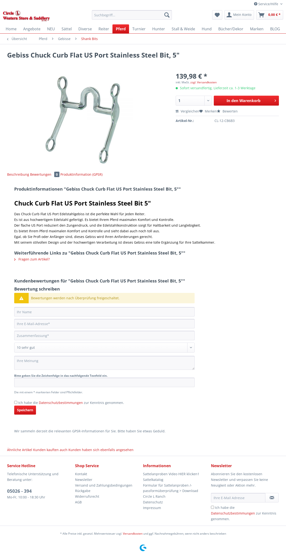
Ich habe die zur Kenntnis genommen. (71, 402)
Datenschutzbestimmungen (61, 402)
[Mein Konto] (239, 15)
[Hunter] (158, 28)
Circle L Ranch (154, 496)
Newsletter (83, 479)
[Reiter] (103, 28)
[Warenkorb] (269, 15)
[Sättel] (66, 28)
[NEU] (51, 28)
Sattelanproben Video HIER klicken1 (171, 474)
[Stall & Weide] (183, 28)
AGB (78, 502)
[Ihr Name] (104, 312)
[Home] (11, 28)
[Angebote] (32, 28)
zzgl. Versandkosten (203, 82)
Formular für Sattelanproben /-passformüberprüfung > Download (170, 488)
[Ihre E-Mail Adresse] (238, 497)
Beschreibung (18, 174)
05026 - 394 (19, 491)
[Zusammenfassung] (104, 335)
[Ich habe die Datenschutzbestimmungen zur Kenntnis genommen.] (15, 402)
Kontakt (81, 474)
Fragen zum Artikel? (32, 259)
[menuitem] (132, 17)
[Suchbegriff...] (132, 15)
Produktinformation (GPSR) (81, 174)
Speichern (25, 410)
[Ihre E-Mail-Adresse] (104, 323)
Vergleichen (187, 111)
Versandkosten (133, 534)
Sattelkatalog (153, 479)
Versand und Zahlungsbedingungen (103, 485)
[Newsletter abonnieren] (272, 497)
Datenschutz (153, 502)
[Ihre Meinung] (104, 363)
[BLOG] (275, 28)
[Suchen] (167, 15)
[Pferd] (120, 28)
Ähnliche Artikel (19, 450)
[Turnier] (139, 28)
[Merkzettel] (217, 15)
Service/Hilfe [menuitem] (266, 4)
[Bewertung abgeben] (104, 348)
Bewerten (227, 111)
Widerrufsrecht (87, 496)
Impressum (152, 508)
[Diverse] (85, 28)
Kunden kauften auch (50, 450)
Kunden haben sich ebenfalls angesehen (101, 450)
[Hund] (206, 28)
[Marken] (257, 28)
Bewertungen (45, 174)
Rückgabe (82, 490)
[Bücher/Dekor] (231, 28)
